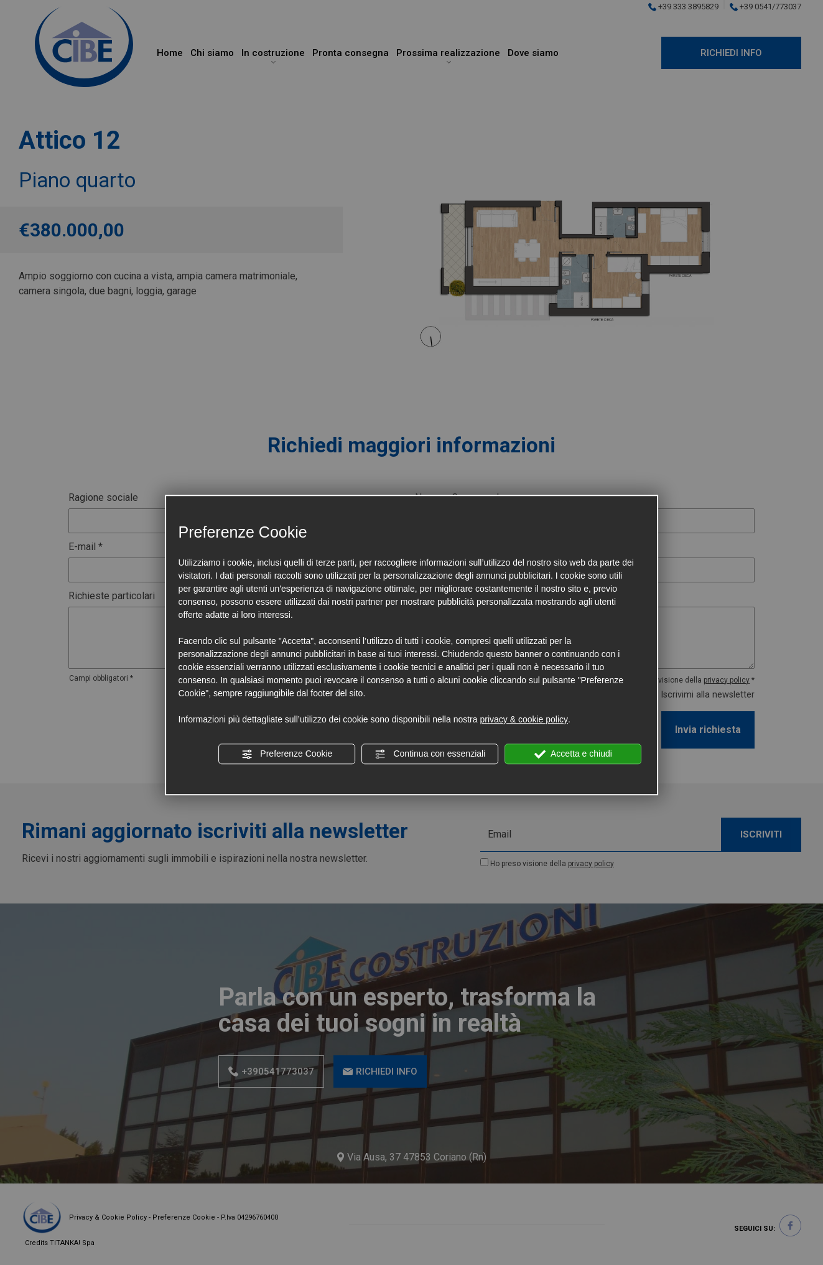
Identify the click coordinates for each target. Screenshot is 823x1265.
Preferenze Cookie (286, 754)
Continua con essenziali (430, 754)
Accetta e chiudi (573, 754)
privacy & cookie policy (524, 719)
